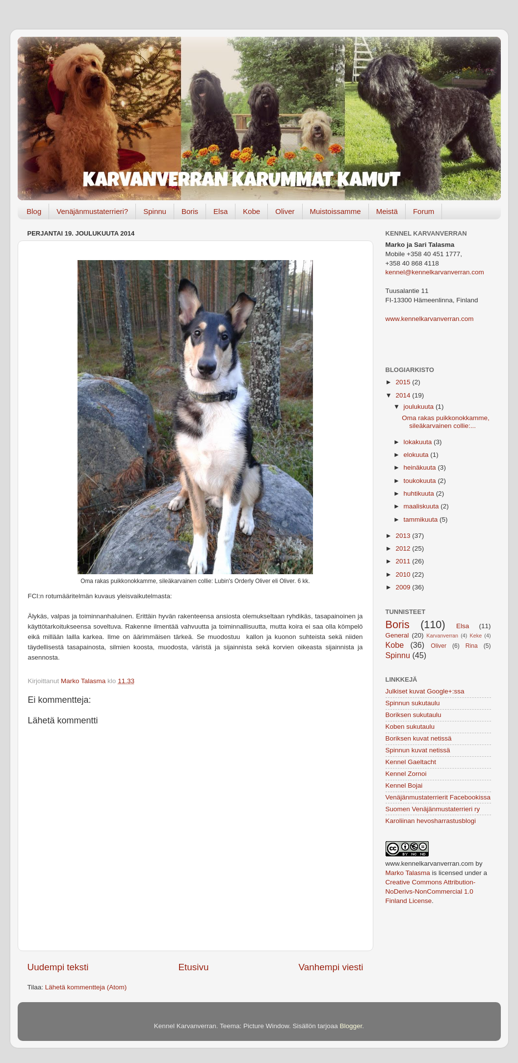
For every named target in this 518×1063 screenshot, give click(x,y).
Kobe (251, 211)
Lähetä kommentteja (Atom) (86, 987)
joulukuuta (420, 406)
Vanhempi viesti (331, 967)
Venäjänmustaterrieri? (92, 211)
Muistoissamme (335, 211)
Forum (423, 211)
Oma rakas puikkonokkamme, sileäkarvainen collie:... (446, 421)
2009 (403, 587)
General (397, 635)
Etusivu (194, 967)
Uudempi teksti (58, 967)
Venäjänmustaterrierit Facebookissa (438, 797)
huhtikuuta (420, 493)
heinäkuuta (421, 467)
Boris (189, 211)
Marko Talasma (408, 873)
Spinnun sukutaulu (413, 703)
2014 (403, 395)
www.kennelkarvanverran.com (430, 318)
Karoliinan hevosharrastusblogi (431, 820)
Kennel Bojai (404, 785)
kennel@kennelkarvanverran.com (435, 272)
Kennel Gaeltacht (411, 762)
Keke (476, 635)
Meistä (387, 211)
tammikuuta (422, 519)
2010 (403, 574)
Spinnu (154, 211)
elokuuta (417, 454)
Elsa (220, 211)
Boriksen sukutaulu (413, 714)
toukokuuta (421, 480)
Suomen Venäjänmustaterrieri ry (433, 809)
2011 (403, 561)
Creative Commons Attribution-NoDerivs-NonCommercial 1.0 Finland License (431, 891)
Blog (33, 211)
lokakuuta (419, 442)
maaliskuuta (422, 506)
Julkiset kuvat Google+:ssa (425, 691)
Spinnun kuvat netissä (418, 750)
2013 (403, 535)
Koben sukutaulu (410, 726)
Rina (472, 645)
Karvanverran (442, 635)
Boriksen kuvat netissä (419, 738)
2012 (403, 548)
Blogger (351, 1026)
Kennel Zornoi (406, 773)
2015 (403, 382)
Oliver (284, 211)
